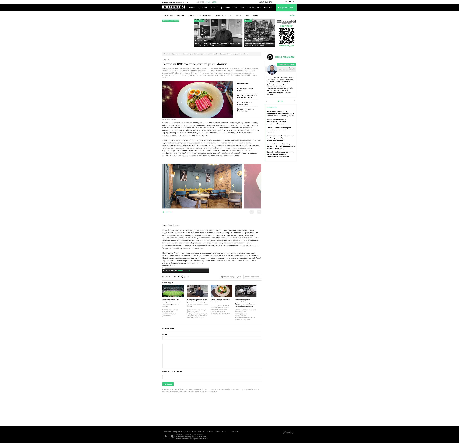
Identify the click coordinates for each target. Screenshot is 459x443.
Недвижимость (205, 15)
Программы (202, 7)
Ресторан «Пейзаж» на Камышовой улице (244, 103)
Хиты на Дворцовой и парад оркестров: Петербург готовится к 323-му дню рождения (281, 146)
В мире (238, 15)
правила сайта (202, 437)
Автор (164, 334)
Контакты (268, 7)
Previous (251, 212)
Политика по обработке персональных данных (192, 439)
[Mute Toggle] (176, 270)
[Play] (164, 270)
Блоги (235, 7)
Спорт (230, 15)
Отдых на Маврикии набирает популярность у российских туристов (279, 130)
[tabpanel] (202, 186)
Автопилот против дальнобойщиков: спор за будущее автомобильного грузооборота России (245, 303)
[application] (185, 271)
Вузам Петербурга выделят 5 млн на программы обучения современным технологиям (280, 154)
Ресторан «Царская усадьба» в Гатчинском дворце (247, 96)
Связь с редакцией (232, 277)
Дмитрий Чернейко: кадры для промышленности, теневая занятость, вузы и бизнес (197, 303)
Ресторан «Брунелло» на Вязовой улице (245, 110)
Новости (192, 7)
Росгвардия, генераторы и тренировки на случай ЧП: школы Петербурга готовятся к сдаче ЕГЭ (280, 113)
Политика (180, 15)
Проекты (213, 7)
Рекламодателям (254, 7)
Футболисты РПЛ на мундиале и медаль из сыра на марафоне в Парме (171, 303)
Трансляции (225, 7)
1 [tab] (163, 212)
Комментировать (252, 277)
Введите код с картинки (172, 371)
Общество (191, 15)
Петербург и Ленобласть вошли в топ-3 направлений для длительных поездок (280, 138)
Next (259, 212)
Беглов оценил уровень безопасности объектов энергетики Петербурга (276, 121)
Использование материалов (185, 437)
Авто (247, 15)
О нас (242, 7)
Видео (255, 15)
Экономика (168, 15)
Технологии (219, 15)
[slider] (185, 268)
